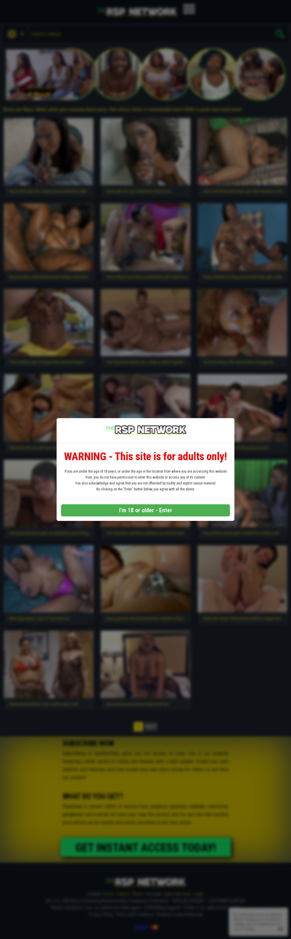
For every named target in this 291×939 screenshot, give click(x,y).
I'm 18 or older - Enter (145, 510)
